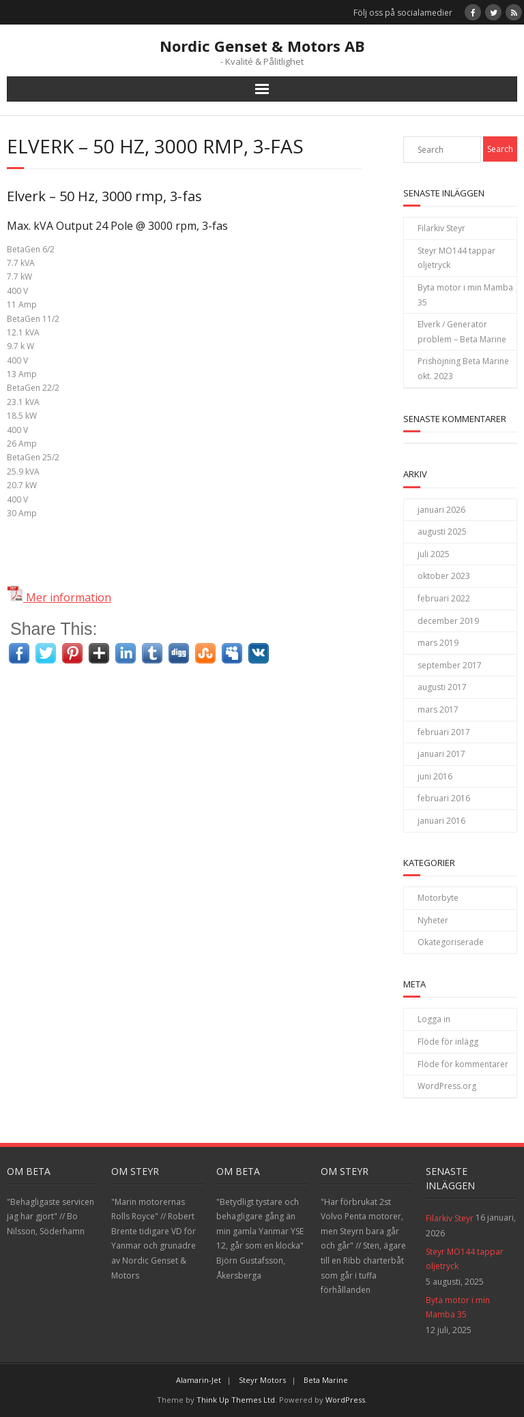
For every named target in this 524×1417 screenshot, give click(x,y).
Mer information (59, 597)
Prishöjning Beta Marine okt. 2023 (463, 368)
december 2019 (448, 621)
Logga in (434, 1019)
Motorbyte (438, 898)
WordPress (345, 1399)
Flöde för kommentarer (463, 1064)
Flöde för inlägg (448, 1041)
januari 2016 (441, 820)
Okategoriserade (451, 942)
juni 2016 (435, 776)
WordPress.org (447, 1086)
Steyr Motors (262, 1380)
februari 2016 (444, 798)
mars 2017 (438, 709)
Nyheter (433, 920)
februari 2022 (444, 598)
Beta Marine (326, 1380)
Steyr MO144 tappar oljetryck (456, 258)
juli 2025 (434, 554)
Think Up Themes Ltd (235, 1399)
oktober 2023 (444, 576)
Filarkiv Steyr (441, 228)
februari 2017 (444, 732)
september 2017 (450, 665)
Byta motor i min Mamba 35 (465, 295)
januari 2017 (441, 754)
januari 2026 (441, 510)
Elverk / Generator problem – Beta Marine (462, 331)
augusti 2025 (442, 531)
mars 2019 (438, 642)
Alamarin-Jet (198, 1380)
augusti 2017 (442, 687)
